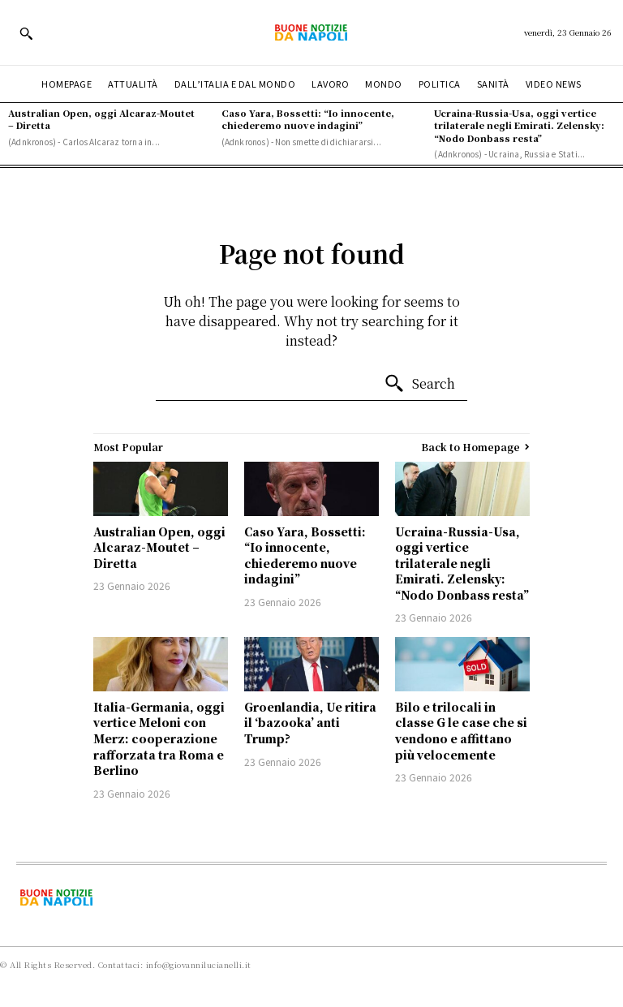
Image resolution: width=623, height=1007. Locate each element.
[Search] (419, 384)
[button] (26, 33)
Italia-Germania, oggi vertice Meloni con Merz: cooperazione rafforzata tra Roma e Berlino (159, 738)
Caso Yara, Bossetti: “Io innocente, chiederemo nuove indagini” (307, 118)
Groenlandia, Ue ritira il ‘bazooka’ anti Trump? (310, 723)
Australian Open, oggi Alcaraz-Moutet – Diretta (101, 118)
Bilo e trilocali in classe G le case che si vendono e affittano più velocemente (461, 731)
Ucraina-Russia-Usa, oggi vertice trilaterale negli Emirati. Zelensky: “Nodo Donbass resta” (519, 125)
